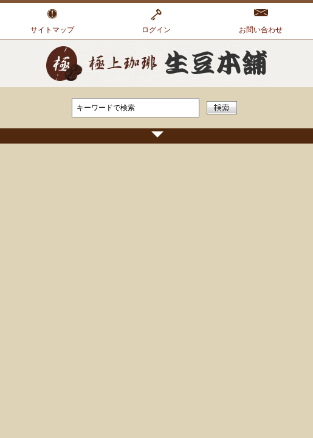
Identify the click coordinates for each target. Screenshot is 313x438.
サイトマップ (52, 30)
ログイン (156, 30)
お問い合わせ (261, 30)
